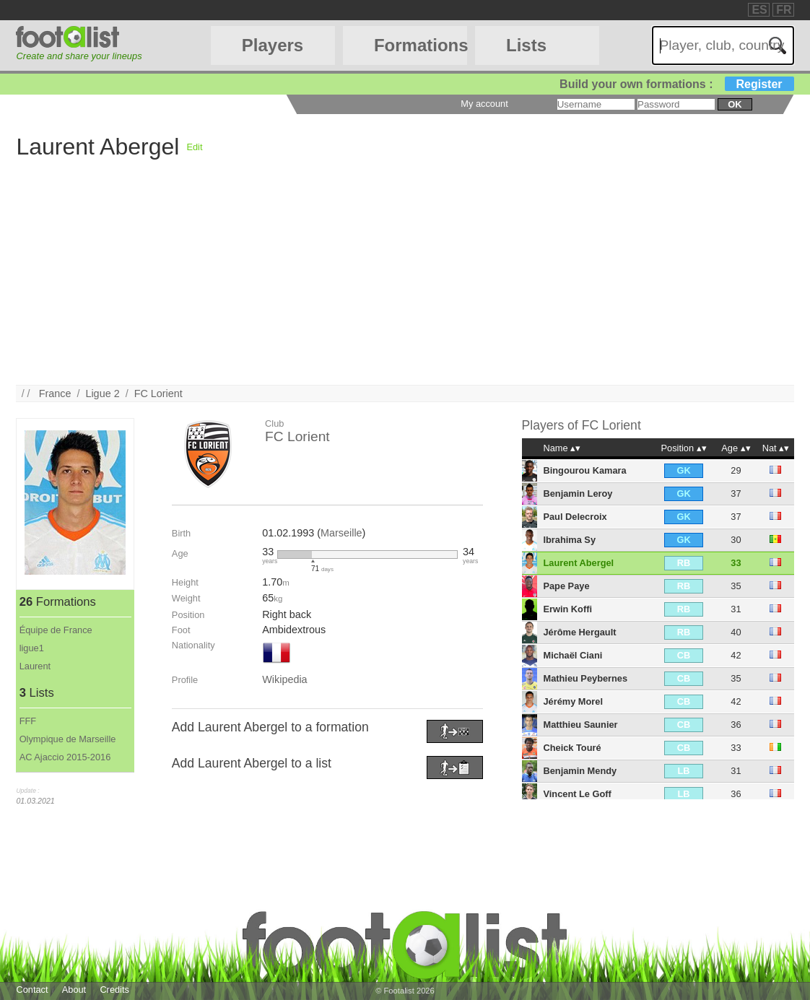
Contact (32, 989)
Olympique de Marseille (67, 739)
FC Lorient (158, 393)
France (55, 393)
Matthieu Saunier (580, 724)
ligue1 (31, 648)
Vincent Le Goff (577, 793)
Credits (114, 989)
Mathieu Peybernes (585, 678)
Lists (526, 45)
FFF (27, 721)
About (74, 989)
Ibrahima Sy (569, 539)
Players (272, 45)
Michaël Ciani (572, 655)
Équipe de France (55, 630)
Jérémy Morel (573, 701)
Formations (420, 45)
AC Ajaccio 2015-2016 (65, 757)
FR (783, 10)
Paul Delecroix (574, 516)
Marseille (341, 533)
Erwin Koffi (567, 609)
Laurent (35, 666)
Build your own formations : (676, 84)
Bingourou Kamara (584, 470)
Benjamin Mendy (580, 770)
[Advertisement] (404, 284)
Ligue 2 (102, 393)
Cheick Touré (572, 747)
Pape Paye (566, 586)
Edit (194, 147)
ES (759, 10)
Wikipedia (284, 679)
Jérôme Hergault (579, 632)
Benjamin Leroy (577, 493)
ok (734, 104)
